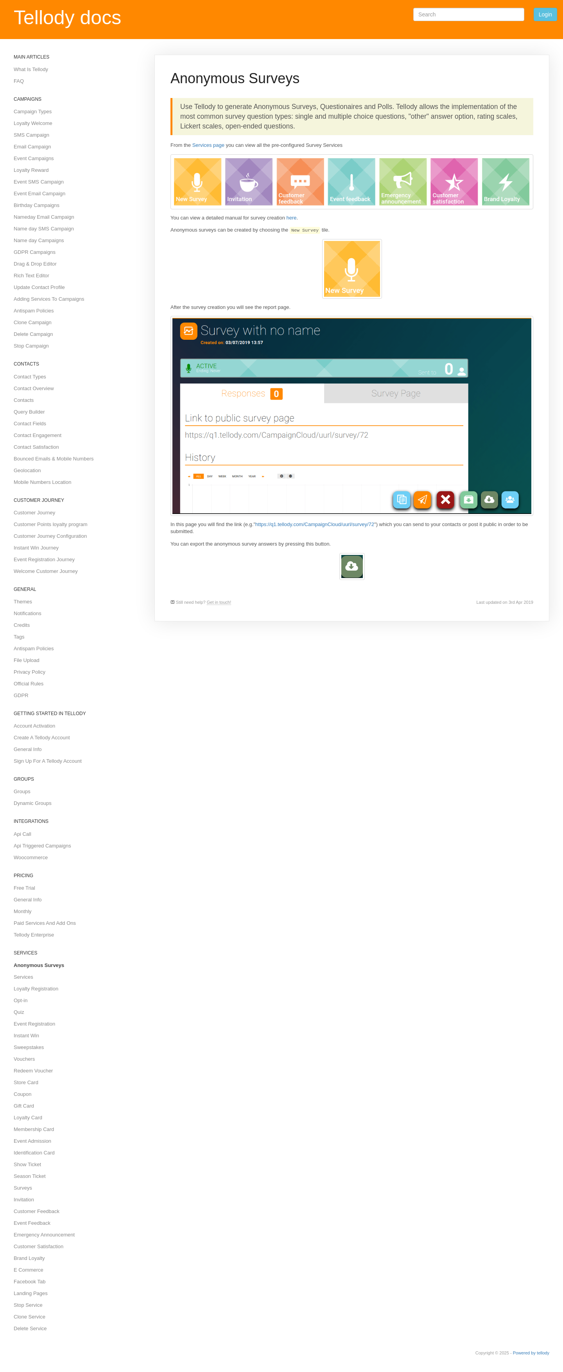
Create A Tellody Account (42, 737)
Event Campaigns (34, 158)
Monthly (23, 911)
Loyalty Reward (31, 170)
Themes (23, 602)
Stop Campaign (31, 346)
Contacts (24, 400)
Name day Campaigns (39, 240)
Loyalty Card (28, 1117)
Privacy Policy (29, 672)
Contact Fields (30, 423)
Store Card (26, 1082)
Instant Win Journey (36, 548)
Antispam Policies (34, 311)
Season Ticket (30, 1176)
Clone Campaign (33, 322)
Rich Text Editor (31, 275)
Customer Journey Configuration (50, 536)
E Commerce (28, 1270)
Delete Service (30, 1328)
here (292, 218)
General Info (28, 749)
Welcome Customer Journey (46, 571)
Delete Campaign (33, 334)
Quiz (19, 1012)
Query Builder (29, 412)
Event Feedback (32, 1223)
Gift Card (24, 1106)
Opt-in (20, 1000)
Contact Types (30, 377)
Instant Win (26, 1035)
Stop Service (28, 1305)
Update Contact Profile (39, 287)
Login (545, 14)
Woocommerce (31, 857)
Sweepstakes (29, 1047)
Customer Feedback (36, 1211)
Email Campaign (32, 147)
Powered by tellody (531, 1353)
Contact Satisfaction (36, 447)
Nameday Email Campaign (44, 217)
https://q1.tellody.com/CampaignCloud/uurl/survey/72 (314, 524)
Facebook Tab (29, 1282)
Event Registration (34, 1024)
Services (23, 977)
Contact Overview (34, 388)
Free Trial (24, 888)
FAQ (19, 81)
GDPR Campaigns (35, 252)
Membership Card (34, 1129)
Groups (22, 791)
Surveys (23, 1188)
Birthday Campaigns (36, 205)
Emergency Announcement (44, 1235)
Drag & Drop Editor (35, 264)
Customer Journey (34, 513)
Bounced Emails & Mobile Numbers (53, 459)
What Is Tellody (31, 69)
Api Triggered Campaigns (42, 846)
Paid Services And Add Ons (45, 923)
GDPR (21, 695)
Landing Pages (31, 1293)
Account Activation (34, 726)
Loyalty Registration (36, 989)
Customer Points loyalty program (51, 524)
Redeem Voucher (33, 1071)
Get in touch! (219, 602)
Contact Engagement (37, 435)
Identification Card (34, 1153)
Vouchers (24, 1059)
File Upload (26, 660)
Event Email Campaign (39, 193)
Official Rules (28, 684)
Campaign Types (33, 111)
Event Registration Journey (44, 559)
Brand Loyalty (29, 1258)
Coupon (23, 1094)
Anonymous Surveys (39, 965)
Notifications (27, 613)
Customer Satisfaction (38, 1246)
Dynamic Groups (33, 803)
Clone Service (29, 1317)
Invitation (24, 1200)
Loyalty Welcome (33, 123)
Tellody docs (67, 18)
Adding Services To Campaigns (49, 299)
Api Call (22, 834)
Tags (19, 637)
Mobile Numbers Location (42, 482)
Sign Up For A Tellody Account (48, 761)
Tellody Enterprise (34, 935)
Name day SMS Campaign (44, 229)
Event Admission (32, 1141)
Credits (22, 625)
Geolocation (27, 470)
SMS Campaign (31, 135)
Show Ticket (27, 1164)
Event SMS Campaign (39, 182)
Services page (208, 145)
